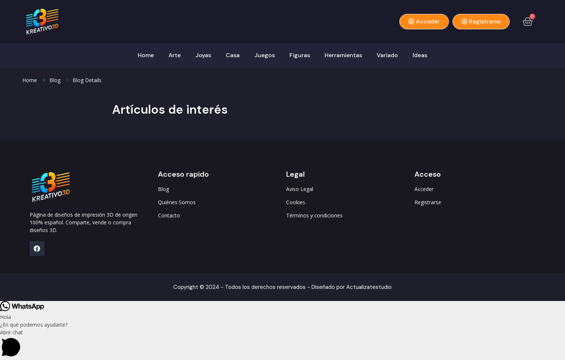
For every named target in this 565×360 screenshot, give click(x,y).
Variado (387, 55)
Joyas (203, 55)
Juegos (264, 55)
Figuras (299, 55)
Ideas (420, 55)
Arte (175, 55)
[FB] (37, 248)
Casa (233, 55)
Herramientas (343, 55)
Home (146, 55)
